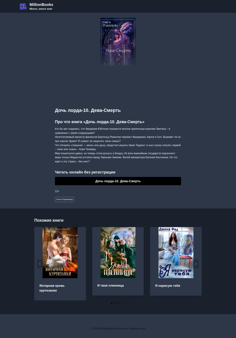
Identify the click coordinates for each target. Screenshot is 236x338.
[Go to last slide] (40, 264)
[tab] (111, 303)
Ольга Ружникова (64, 199)
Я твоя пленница (110, 285)
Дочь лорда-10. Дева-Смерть (118, 181)
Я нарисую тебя (167, 285)
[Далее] (196, 264)
